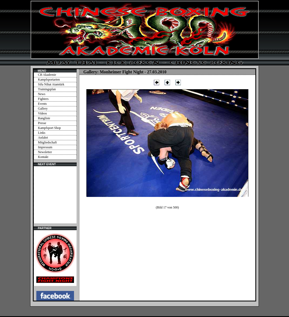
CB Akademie (47, 75)
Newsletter (45, 152)
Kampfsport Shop (49, 128)
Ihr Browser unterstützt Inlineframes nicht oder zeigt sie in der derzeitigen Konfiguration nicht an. (55, 195)
